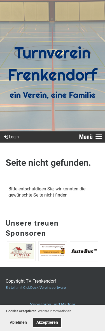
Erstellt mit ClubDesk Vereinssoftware (36, 287)
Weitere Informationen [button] (54, 311)
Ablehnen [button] (18, 322)
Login (11, 137)
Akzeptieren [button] (47, 322)
